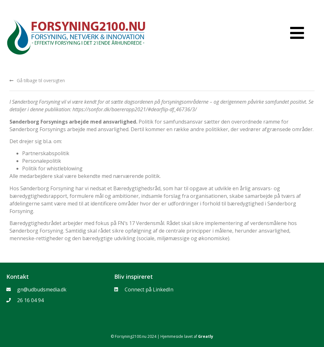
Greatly (205, 336)
